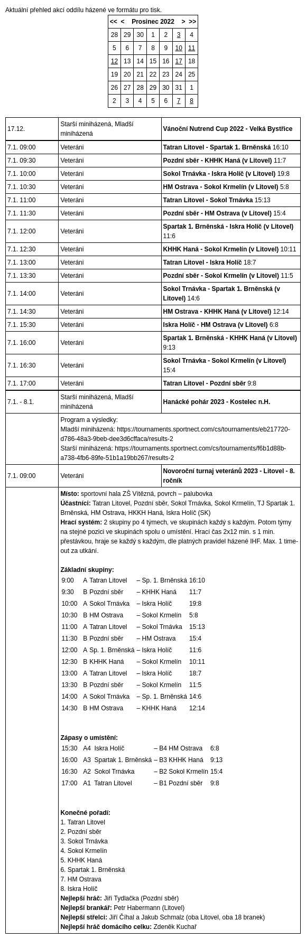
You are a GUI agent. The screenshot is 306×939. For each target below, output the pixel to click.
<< (113, 21)
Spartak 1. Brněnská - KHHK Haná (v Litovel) (230, 338)
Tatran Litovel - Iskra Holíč (202, 262)
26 (114, 87)
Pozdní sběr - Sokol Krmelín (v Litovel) (221, 275)
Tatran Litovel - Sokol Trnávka (208, 200)
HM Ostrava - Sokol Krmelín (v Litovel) (221, 187)
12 (114, 61)
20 (127, 74)
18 (191, 61)
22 (153, 74)
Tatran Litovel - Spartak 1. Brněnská (217, 147)
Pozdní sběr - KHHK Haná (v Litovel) (217, 160)
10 (178, 48)
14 (139, 61)
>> (192, 21)
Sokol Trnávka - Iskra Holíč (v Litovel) (219, 173)
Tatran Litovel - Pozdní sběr (204, 383)
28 (114, 35)
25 (191, 74)
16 (165, 61)
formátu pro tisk (138, 10)
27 (127, 87)
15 (153, 61)
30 (139, 35)
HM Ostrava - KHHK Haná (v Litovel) (217, 311)
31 (178, 87)
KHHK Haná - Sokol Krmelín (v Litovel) (221, 249)
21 (139, 74)
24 (178, 74)
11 (191, 48)
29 (127, 35)
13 (127, 61)
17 (178, 61)
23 (165, 74)
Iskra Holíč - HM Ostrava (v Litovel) (215, 324)
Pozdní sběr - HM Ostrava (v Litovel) (217, 213)
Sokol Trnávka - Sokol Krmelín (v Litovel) (224, 360)
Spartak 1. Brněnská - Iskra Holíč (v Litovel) (228, 226)
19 (114, 74)
